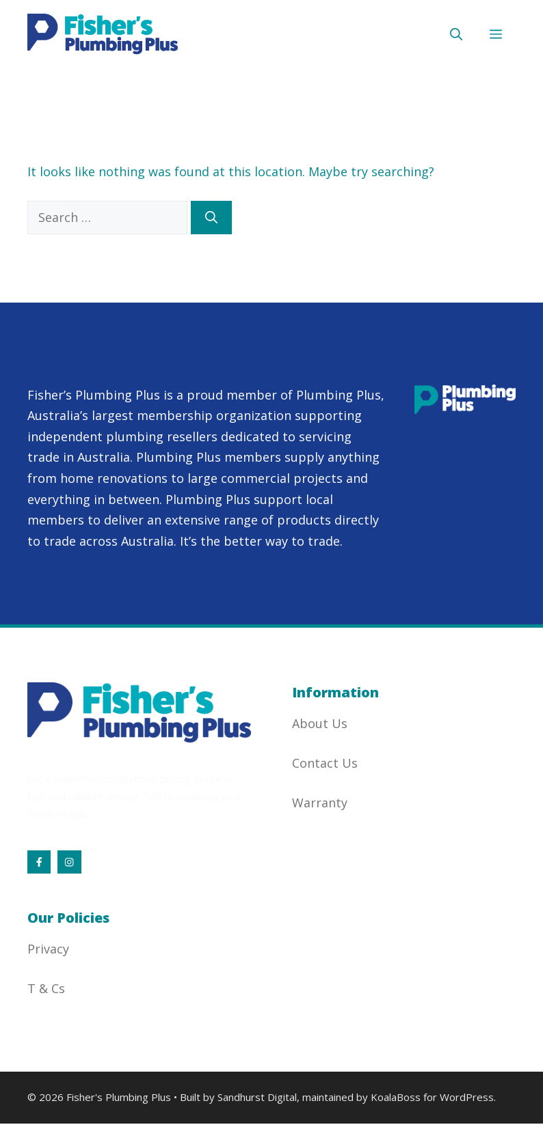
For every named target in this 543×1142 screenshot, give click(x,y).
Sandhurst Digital (257, 1097)
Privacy (48, 949)
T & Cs (46, 988)
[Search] (211, 217)
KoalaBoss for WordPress (432, 1097)
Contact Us (325, 763)
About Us (319, 723)
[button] (456, 34)
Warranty (319, 802)
